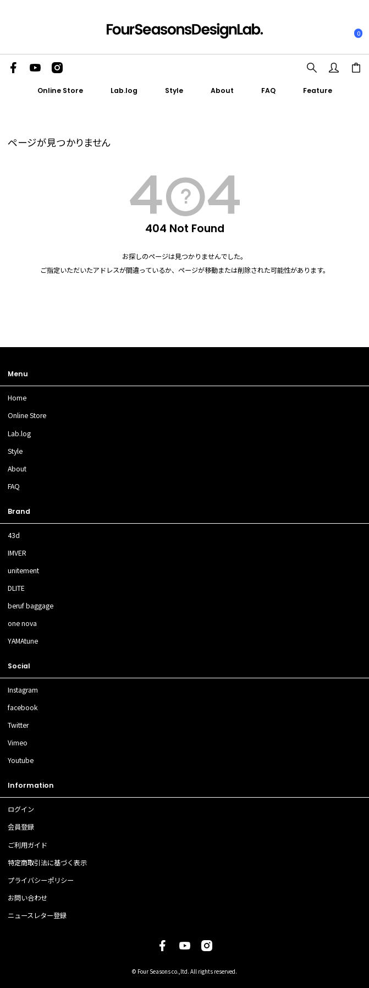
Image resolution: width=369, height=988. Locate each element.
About (222, 90)
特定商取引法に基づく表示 (47, 863)
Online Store (60, 90)
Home (17, 398)
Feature (317, 90)
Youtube (21, 760)
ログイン (21, 809)
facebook (23, 707)
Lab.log (124, 90)
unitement (23, 570)
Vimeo (17, 743)
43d (14, 535)
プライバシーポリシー (41, 880)
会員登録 (21, 827)
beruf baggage (30, 606)
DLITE (16, 588)
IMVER (17, 553)
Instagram (23, 690)
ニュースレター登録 (37, 915)
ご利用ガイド (27, 845)
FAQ (268, 90)
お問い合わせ (27, 898)
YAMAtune (23, 641)
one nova (22, 623)
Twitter (18, 725)
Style (174, 90)
